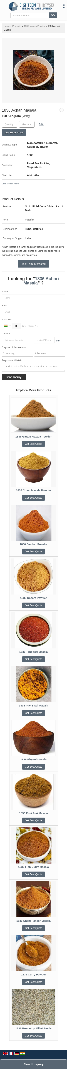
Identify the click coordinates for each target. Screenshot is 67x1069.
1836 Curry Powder (33, 974)
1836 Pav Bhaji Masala (33, 705)
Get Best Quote (33, 443)
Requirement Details (12, 360)
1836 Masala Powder (34, 26)
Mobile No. (7, 319)
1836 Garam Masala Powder (33, 436)
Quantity (6, 333)
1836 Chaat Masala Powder (33, 490)
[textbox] (26, 124)
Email (4, 305)
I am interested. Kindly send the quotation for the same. (33, 367)
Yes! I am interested (33, 263)
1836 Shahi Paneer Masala (33, 920)
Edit (41, 124)
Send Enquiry (34, 1064)
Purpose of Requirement (14, 347)
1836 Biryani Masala (33, 759)
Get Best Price (14, 132)
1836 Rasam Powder (33, 597)
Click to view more (10, 183)
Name (5, 291)
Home (7, 26)
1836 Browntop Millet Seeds (33, 1028)
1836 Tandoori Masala (33, 651)
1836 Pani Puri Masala (33, 813)
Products (16, 26)
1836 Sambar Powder (33, 544)
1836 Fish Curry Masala (33, 866)
